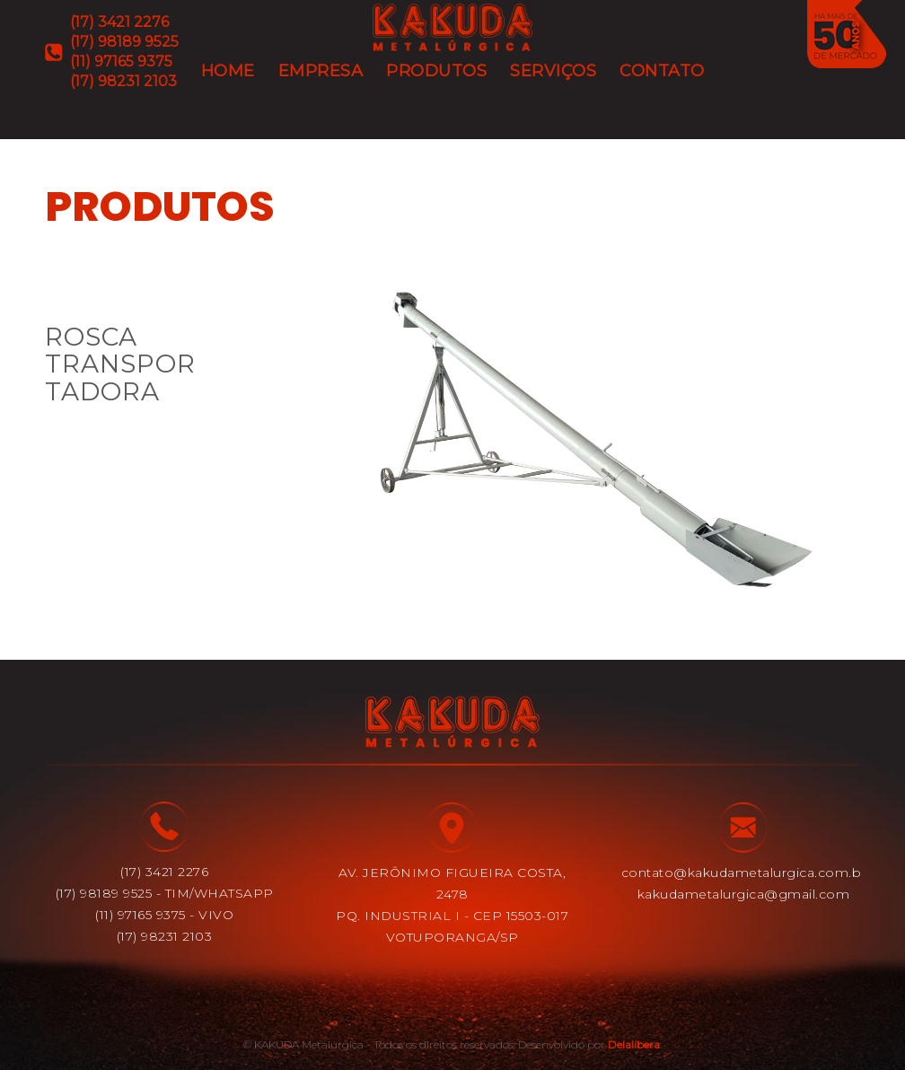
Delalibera (634, 1044)
